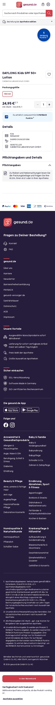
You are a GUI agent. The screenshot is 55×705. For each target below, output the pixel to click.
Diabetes (8, 466)
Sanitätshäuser (11, 301)
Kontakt (13, 243)
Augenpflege (10, 499)
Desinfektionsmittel (38, 553)
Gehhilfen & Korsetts (39, 565)
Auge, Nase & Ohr (12, 453)
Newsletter (9, 279)
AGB (6, 311)
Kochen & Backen (37, 518)
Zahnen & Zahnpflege (39, 465)
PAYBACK (8, 290)
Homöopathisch (12, 537)
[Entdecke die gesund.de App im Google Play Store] (30, 410)
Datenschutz (10, 306)
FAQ (11, 249)
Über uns (8, 268)
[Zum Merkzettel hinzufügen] (49, 74)
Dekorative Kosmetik (14, 512)
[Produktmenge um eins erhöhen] (49, 104)
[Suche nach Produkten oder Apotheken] (49, 13)
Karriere (8, 273)
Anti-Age (8, 494)
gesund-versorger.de (14, 295)
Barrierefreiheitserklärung (17, 284)
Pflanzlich (8, 542)
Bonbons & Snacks (38, 498)
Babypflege (35, 455)
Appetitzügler (36, 493)
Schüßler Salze (11, 546)
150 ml (7, 94)
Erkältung (8, 471)
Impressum (9, 317)
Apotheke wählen (36, 21)
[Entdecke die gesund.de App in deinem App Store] (12, 410)
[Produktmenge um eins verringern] (37, 104)
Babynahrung (35, 450)
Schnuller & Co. (36, 460)
